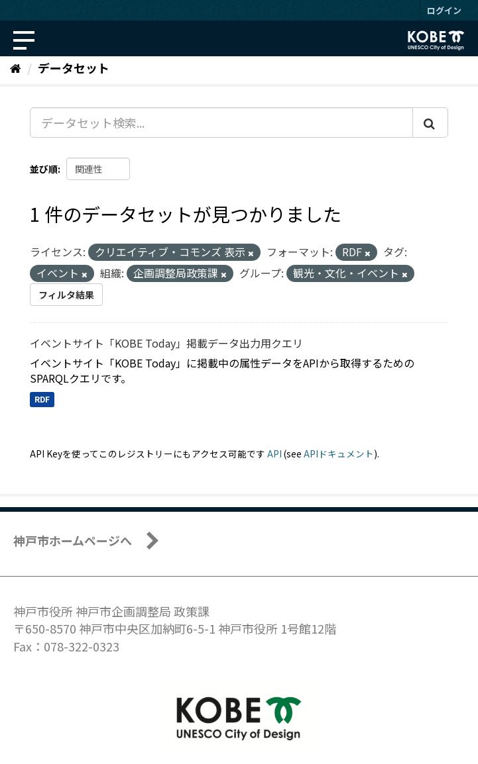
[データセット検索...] (221, 122)
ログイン (444, 10)
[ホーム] (15, 67)
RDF (42, 399)
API (274, 453)
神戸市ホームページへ (72, 540)
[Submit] (430, 122)
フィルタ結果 (66, 294)
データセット (73, 67)
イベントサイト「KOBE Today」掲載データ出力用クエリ (166, 343)
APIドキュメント (339, 453)
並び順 (44, 168)
